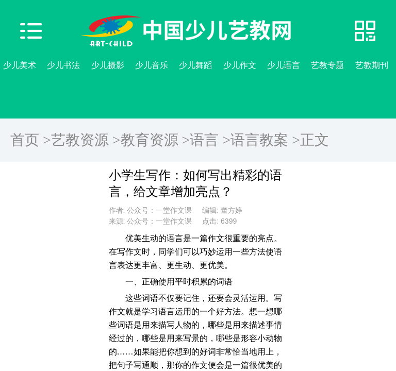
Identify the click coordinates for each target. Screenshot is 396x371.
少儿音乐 (151, 65)
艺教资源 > (86, 140)
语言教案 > (265, 140)
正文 (314, 140)
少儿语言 (283, 65)
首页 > (30, 140)
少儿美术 (19, 65)
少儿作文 (239, 65)
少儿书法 (63, 65)
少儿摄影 (107, 65)
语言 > (210, 140)
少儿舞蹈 (195, 65)
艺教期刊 (371, 65)
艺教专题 (327, 65)
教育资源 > (155, 140)
